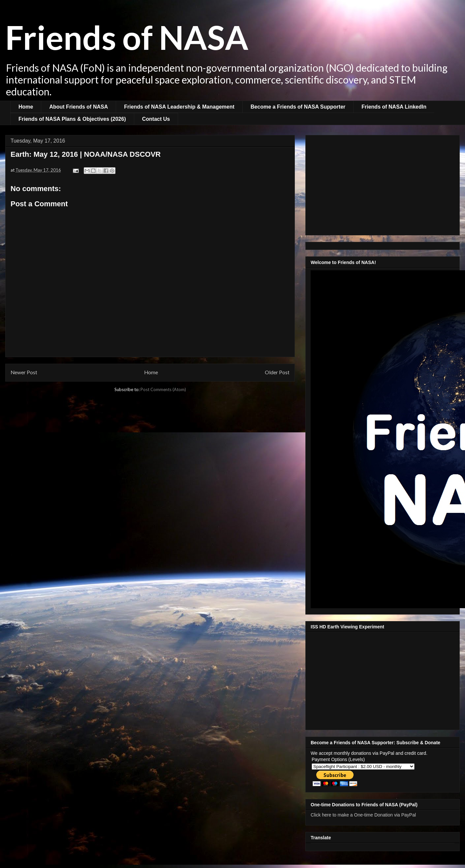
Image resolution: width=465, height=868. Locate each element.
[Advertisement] (382, 184)
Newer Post (24, 372)
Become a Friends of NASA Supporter (298, 107)
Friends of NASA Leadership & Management (179, 107)
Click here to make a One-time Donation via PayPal (363, 815)
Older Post (277, 372)
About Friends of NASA (78, 107)
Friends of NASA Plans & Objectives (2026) (72, 119)
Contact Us (156, 119)
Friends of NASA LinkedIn (393, 107)
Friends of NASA (126, 37)
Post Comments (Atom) (163, 389)
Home (25, 107)
